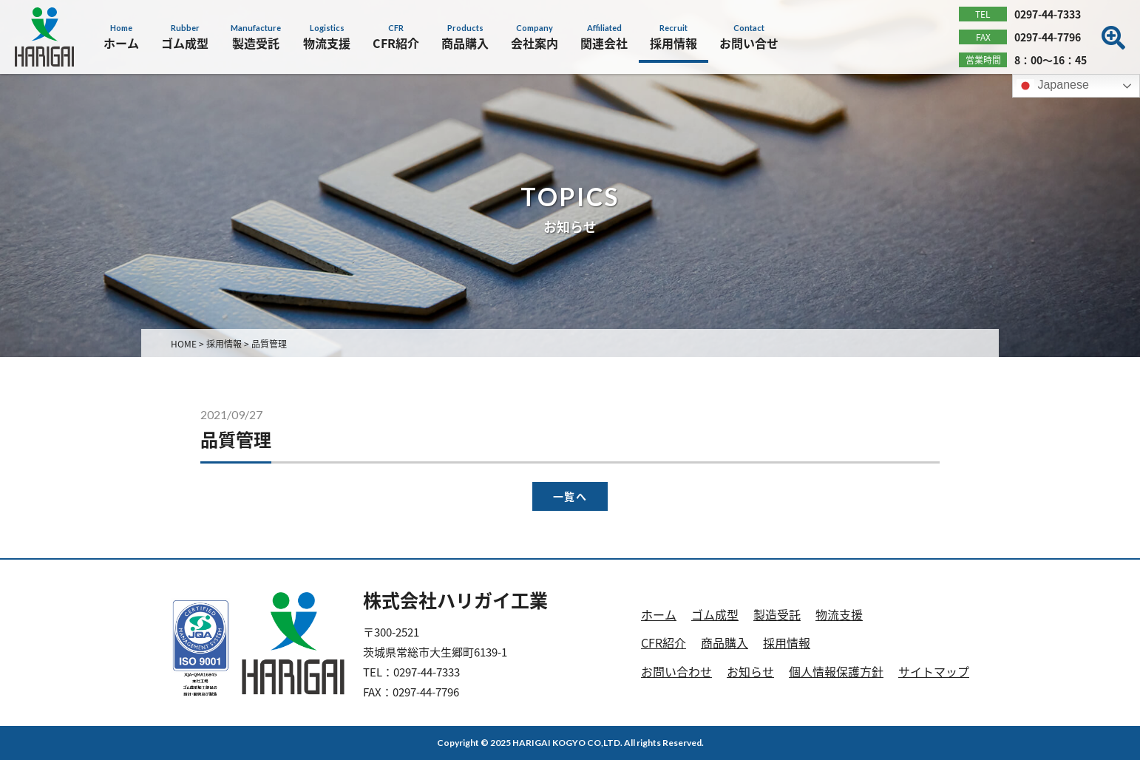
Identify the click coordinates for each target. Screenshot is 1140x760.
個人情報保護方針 (836, 671)
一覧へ (569, 496)
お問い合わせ (676, 671)
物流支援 (839, 614)
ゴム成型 (715, 614)
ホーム (658, 614)
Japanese (1053, 86)
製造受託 (777, 614)
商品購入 (724, 642)
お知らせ (750, 671)
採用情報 (786, 642)
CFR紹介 (663, 642)
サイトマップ (933, 671)
